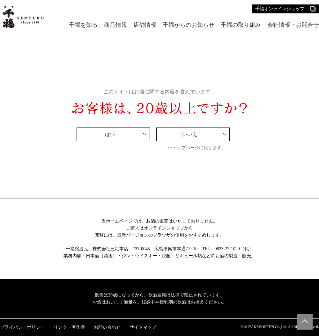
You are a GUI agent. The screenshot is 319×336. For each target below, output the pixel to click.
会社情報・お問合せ (293, 25)
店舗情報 (144, 25)
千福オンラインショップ (279, 8)
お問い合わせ (107, 327)
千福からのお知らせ (188, 25)
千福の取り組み (241, 25)
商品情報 (115, 25)
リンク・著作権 (69, 327)
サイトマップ (143, 327)
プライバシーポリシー (22, 327)
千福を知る (83, 25)
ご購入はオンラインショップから (159, 228)
